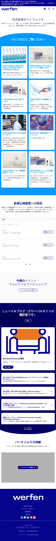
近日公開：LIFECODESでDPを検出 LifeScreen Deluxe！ (22, 388)
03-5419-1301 (32, 531)
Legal (28, 514)
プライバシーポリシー (28, 509)
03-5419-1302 (33, 535)
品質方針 (28, 511)
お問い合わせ (28, 506)
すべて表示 (27, 425)
